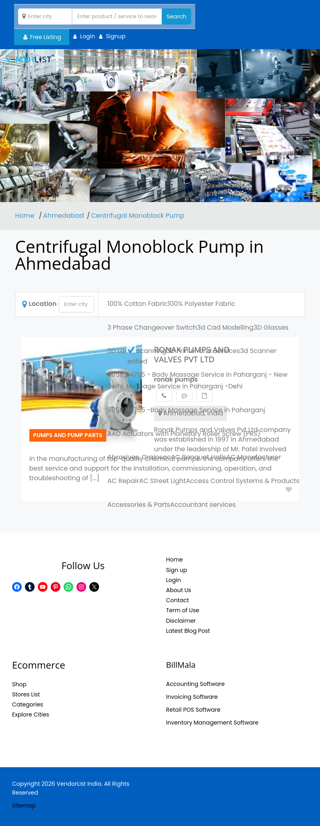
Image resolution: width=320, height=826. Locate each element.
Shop (19, 684)
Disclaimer (181, 621)
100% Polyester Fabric (201, 303)
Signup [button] (116, 36)
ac (167, 457)
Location (39, 303)
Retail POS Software (193, 710)
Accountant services (203, 504)
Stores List (26, 694)
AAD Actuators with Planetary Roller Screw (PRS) (183, 433)
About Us (178, 590)
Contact (177, 600)
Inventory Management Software (212, 723)
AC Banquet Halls (198, 457)
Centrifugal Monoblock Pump (137, 215)
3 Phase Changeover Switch (152, 327)
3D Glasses (271, 327)
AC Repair (123, 480)
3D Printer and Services (203, 350)
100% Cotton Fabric (137, 303)
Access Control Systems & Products (242, 480)
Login (173, 580)
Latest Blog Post (188, 631)
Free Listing (42, 37)
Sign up (176, 570)
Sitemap (24, 805)
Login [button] (87, 36)
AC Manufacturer (253, 457)
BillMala (181, 664)
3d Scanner (258, 350)
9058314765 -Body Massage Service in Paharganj (186, 410)
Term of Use (182, 610)
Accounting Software (195, 684)
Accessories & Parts (138, 504)
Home (25, 215)
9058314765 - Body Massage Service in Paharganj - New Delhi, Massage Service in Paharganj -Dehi (197, 380)
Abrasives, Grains (135, 457)
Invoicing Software (192, 697)
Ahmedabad (63, 215)
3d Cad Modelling (225, 327)
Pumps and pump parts (68, 435)
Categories (27, 704)
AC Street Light (162, 480)
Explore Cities (30, 714)
